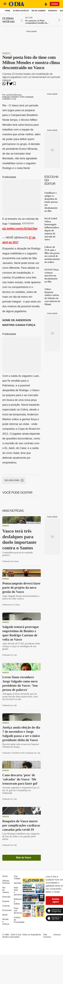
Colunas (6, 906)
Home (7, 11)
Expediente (36, 934)
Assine (54, 4)
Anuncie (57, 934)
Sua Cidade (17, 877)
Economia (6, 910)
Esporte (5, 901)
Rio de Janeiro (38, 11)
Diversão (52, 11)
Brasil (4, 915)
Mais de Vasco (23, 857)
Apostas (17, 883)
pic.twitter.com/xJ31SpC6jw (19, 228)
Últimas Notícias (21, 11)
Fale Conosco (47, 935)
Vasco (6, 53)
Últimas (8, 20)
